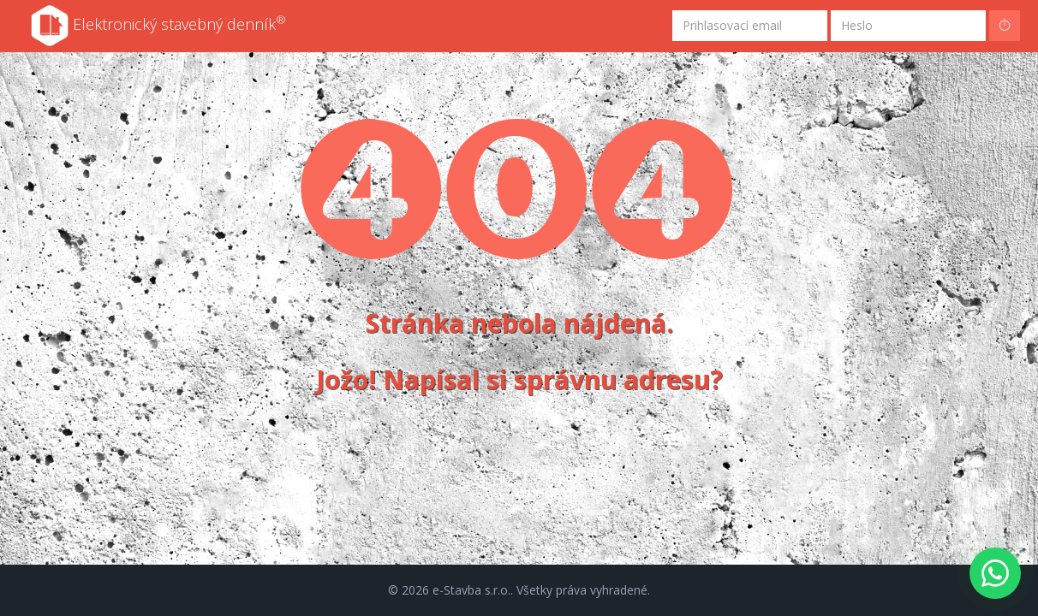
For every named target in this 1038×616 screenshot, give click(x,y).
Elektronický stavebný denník (158, 25)
